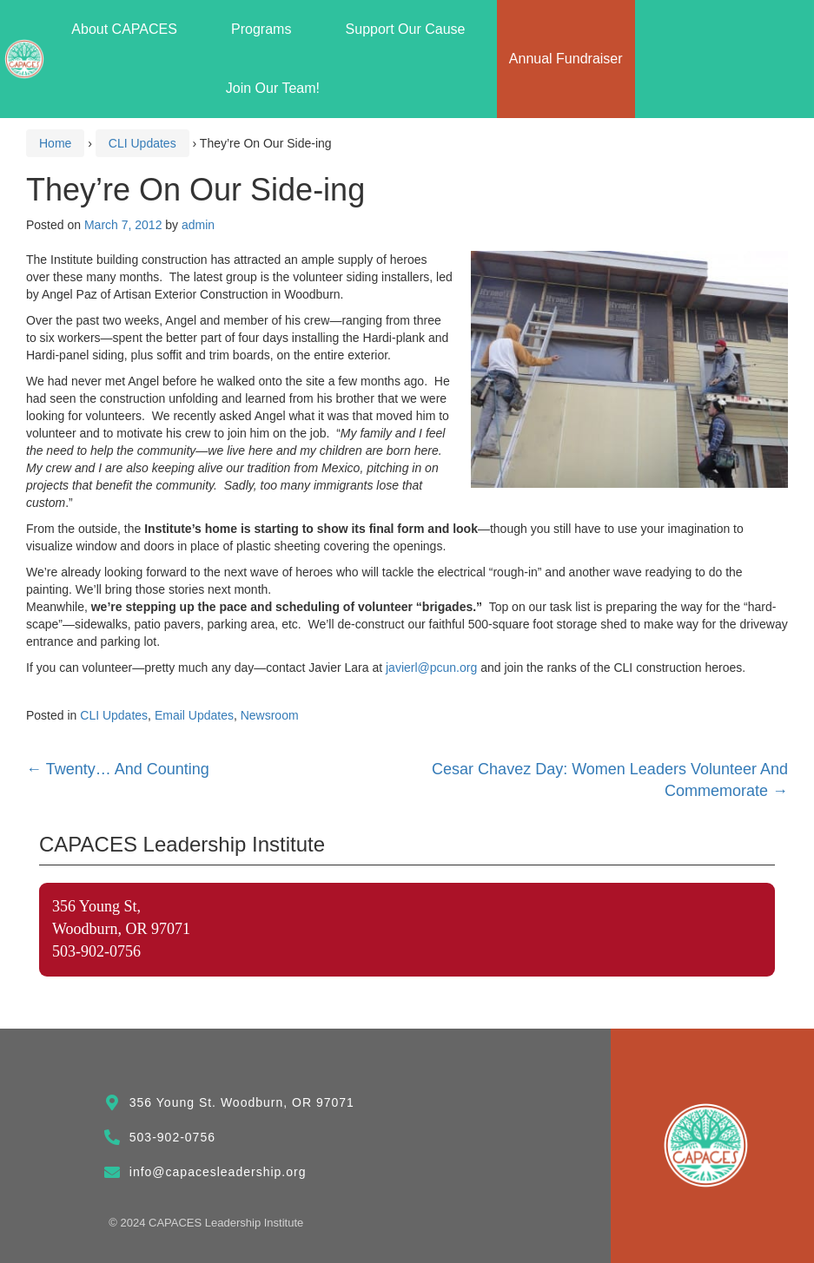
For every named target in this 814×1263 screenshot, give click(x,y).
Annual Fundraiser (566, 58)
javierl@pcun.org (431, 667)
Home (55, 143)
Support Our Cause (410, 29)
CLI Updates (142, 143)
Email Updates (194, 715)
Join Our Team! (273, 88)
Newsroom (270, 715)
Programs (265, 29)
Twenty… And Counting (117, 769)
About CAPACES (128, 29)
